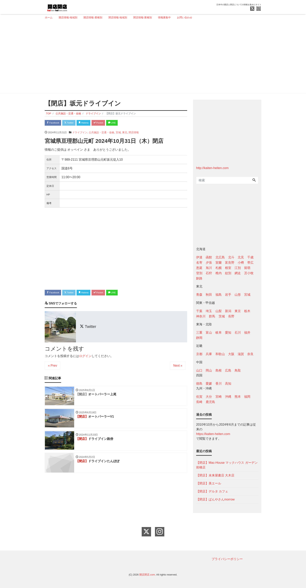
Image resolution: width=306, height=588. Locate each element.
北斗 (231, 257)
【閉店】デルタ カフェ (212, 491)
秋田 (209, 294)
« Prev (52, 367)
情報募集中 (164, 17)
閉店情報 (134, 133)
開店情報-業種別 (93, 17)
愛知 (228, 332)
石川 (238, 332)
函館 (209, 257)
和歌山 (220, 354)
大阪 (231, 354)
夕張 (209, 262)
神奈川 (200, 316)
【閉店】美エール (208, 483)
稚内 (218, 273)
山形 (238, 294)
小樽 (241, 262)
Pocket (108, 123)
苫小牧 (249, 273)
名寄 (199, 262)
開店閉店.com (147, 574)
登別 (199, 273)
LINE (124, 123)
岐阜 (218, 332)
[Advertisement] (151, 58)
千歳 (250, 257)
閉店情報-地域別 (118, 17)
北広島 (220, 257)
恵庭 (199, 267)
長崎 (199, 402)
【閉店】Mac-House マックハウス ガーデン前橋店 (227, 465)
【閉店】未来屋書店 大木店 (215, 475)
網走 (238, 273)
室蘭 (218, 262)
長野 (231, 316)
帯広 (250, 262)
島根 (218, 370)
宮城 (118, 133)
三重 (199, 332)
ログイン (85, 357)
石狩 (209, 273)
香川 (218, 383)
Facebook (54, 123)
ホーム (48, 17)
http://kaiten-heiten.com (212, 168)
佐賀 (199, 396)
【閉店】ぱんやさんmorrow (215, 499)
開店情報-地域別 (68, 17)
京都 (199, 354)
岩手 (228, 294)
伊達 (199, 257)
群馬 (212, 316)
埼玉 (209, 311)
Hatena (91, 123)
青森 (199, 294)
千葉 (199, 311)
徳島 (199, 383)
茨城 (222, 316)
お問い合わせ (184, 17)
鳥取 (238, 370)
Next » (177, 367)
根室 (228, 267)
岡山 (209, 370)
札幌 (218, 267)
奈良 (250, 354)
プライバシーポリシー (227, 559)
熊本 (238, 396)
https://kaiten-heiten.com (213, 434)
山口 (199, 370)
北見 (241, 257)
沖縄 (228, 396)
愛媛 (209, 383)
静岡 (199, 337)
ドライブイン (79, 133)
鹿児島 (210, 402)
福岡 (247, 396)
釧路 (199, 278)
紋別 (228, 273)
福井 (247, 332)
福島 (218, 294)
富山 (209, 332)
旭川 (209, 267)
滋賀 (241, 354)
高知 (228, 383)
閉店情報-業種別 (142, 17)
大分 (209, 396)
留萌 (247, 267)
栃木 (247, 311)
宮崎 (218, 396)
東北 (124, 133)
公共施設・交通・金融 (101, 133)
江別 (238, 267)
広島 (228, 370)
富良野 (229, 262)
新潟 (228, 311)
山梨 (218, 311)
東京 (238, 311)
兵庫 (209, 354)
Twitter (73, 123)
